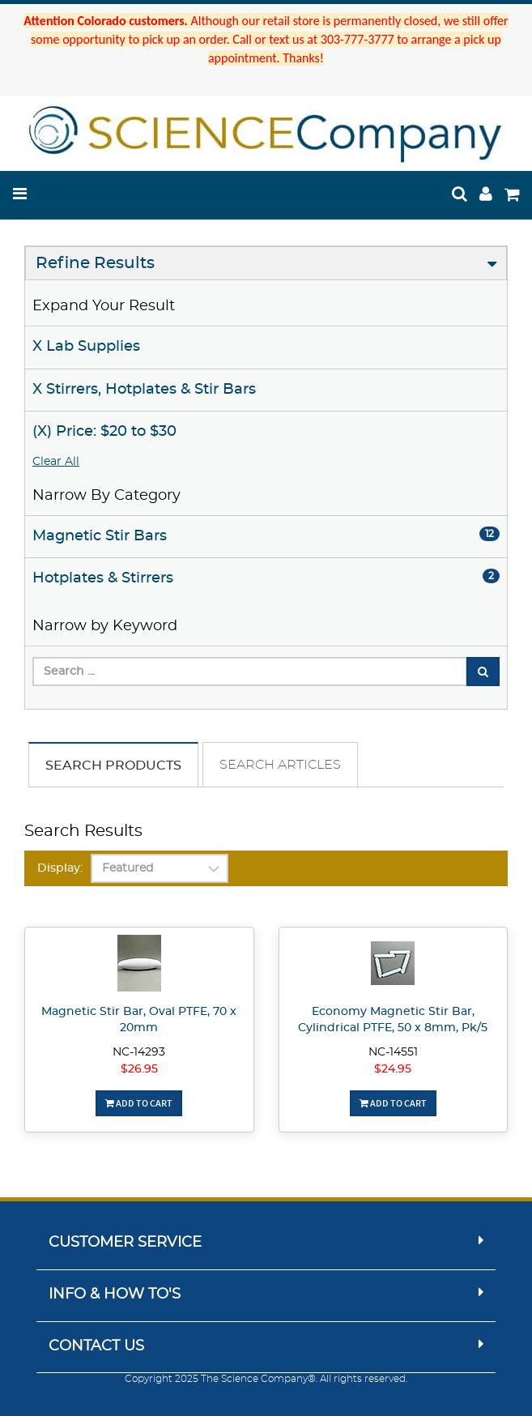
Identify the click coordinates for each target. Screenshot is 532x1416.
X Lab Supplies (86, 346)
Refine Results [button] (95, 263)
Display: (60, 868)
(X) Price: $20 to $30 (104, 431)
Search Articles (280, 764)
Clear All (55, 461)
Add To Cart (138, 1103)
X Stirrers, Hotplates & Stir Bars (144, 389)
